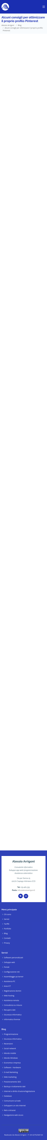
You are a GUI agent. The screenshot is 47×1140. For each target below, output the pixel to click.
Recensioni (8, 1044)
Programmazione (11, 1034)
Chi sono (7, 914)
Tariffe (6, 924)
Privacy (7, 943)
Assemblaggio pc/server (13, 977)
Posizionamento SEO (12, 1082)
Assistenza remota (11, 1000)
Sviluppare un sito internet (15, 1105)
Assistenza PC (9, 981)
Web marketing (10, 1077)
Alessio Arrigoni (8, 25)
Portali (6, 967)
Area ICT (7, 986)
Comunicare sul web (12, 1101)
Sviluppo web (9, 962)
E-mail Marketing (11, 1072)
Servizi (6, 919)
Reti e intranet (10, 1110)
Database (8, 1096)
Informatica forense (12, 1019)
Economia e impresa (12, 1063)
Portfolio (7, 929)
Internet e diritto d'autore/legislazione (19, 1091)
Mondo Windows (11, 1058)
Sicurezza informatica (12, 1015)
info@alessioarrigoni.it (26, 890)
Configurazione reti (12, 972)
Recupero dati (9, 1010)
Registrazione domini (12, 991)
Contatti (7, 938)
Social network (10, 1048)
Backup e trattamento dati (14, 1086)
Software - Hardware (12, 1067)
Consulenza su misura (13, 1005)
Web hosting (9, 996)
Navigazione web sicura (13, 1115)
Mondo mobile (10, 1053)
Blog (19, 25)
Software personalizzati (13, 957)
